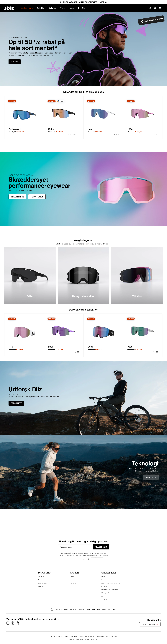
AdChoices (100, 636)
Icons (72, 8)
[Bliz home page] (10, 8)
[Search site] (150, 8)
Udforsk (72, 576)
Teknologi (73, 580)
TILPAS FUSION (36, 197)
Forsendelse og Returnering (109, 589)
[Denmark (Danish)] (150, 624)
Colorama (73, 583)
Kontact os (104, 599)
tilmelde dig (101, 547)
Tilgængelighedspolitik (87, 636)
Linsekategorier (43, 583)
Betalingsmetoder (106, 593)
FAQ (102, 596)
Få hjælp (103, 576)
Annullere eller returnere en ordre (111, 583)
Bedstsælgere (42, 580)
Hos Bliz (81, 8)
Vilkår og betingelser (71, 636)
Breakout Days (26, 8)
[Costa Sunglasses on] (8, 623)
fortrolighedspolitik (97, 557)
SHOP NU (14, 62)
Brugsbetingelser (111, 636)
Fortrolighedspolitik (56, 636)
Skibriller (52, 8)
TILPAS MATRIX (17, 197)
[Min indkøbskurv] (160, 8)
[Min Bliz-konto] (155, 8)
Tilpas (62, 8)
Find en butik (105, 586)
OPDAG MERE (16, 403)
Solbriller (40, 8)
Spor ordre (104, 580)
